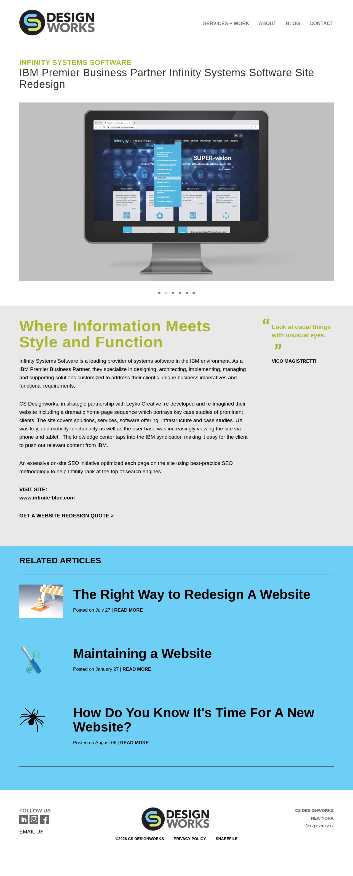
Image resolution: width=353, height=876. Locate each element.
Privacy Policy (190, 838)
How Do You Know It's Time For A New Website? (193, 719)
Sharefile (226, 838)
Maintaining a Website (142, 653)
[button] (226, 22)
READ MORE (128, 610)
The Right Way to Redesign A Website (192, 594)
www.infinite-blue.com (47, 498)
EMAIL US (31, 832)
